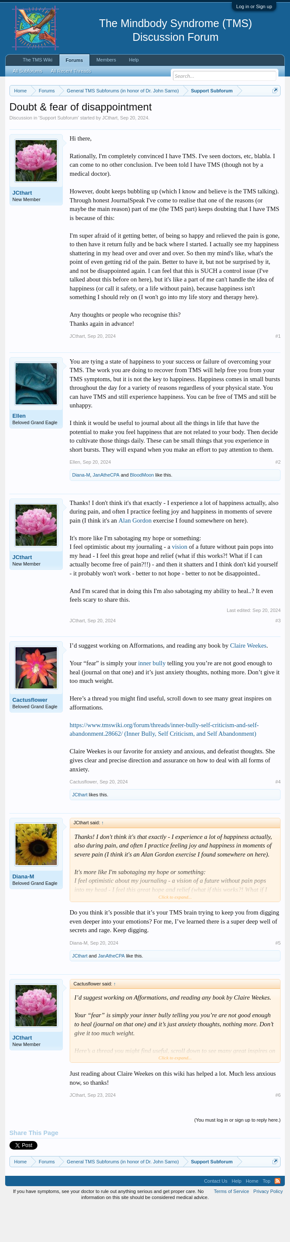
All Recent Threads (71, 70)
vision (179, 582)
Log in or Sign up (254, 6)
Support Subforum (59, 153)
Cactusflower (30, 735)
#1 (278, 371)
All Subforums (27, 70)
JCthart (109, 153)
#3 (278, 655)
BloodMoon (142, 510)
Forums (74, 60)
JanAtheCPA (106, 510)
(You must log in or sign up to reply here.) (237, 1155)
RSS (278, 1216)
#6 (278, 1130)
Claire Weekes (248, 680)
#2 (278, 497)
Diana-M (81, 510)
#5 (278, 978)
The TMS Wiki (37, 59)
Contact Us (215, 1216)
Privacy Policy (268, 1226)
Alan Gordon (135, 555)
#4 (278, 817)
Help (134, 59)
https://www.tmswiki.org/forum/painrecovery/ (160, 120)
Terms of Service (231, 1226)
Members (106, 59)
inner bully (152, 698)
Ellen (19, 451)
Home (252, 1216)
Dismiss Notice (273, 110)
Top (267, 1216)
